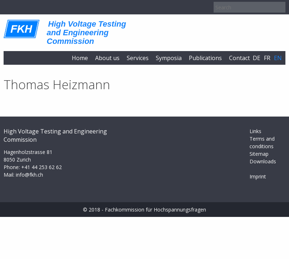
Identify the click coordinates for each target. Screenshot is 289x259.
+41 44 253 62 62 (41, 167)
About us (107, 58)
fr (267, 58)
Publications (205, 58)
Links (255, 131)
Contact (239, 58)
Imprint (258, 176)
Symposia (169, 58)
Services (138, 58)
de (256, 58)
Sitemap (259, 153)
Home (80, 58)
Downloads (263, 161)
